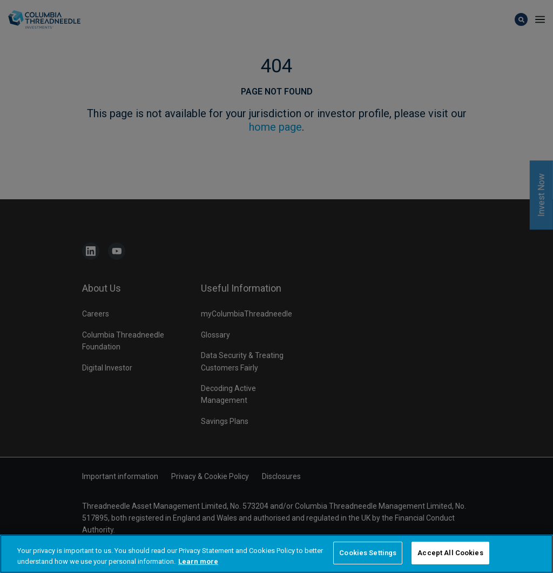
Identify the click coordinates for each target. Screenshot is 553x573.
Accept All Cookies (450, 554)
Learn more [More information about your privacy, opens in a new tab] (198, 562)
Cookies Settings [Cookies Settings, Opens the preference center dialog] (367, 554)
